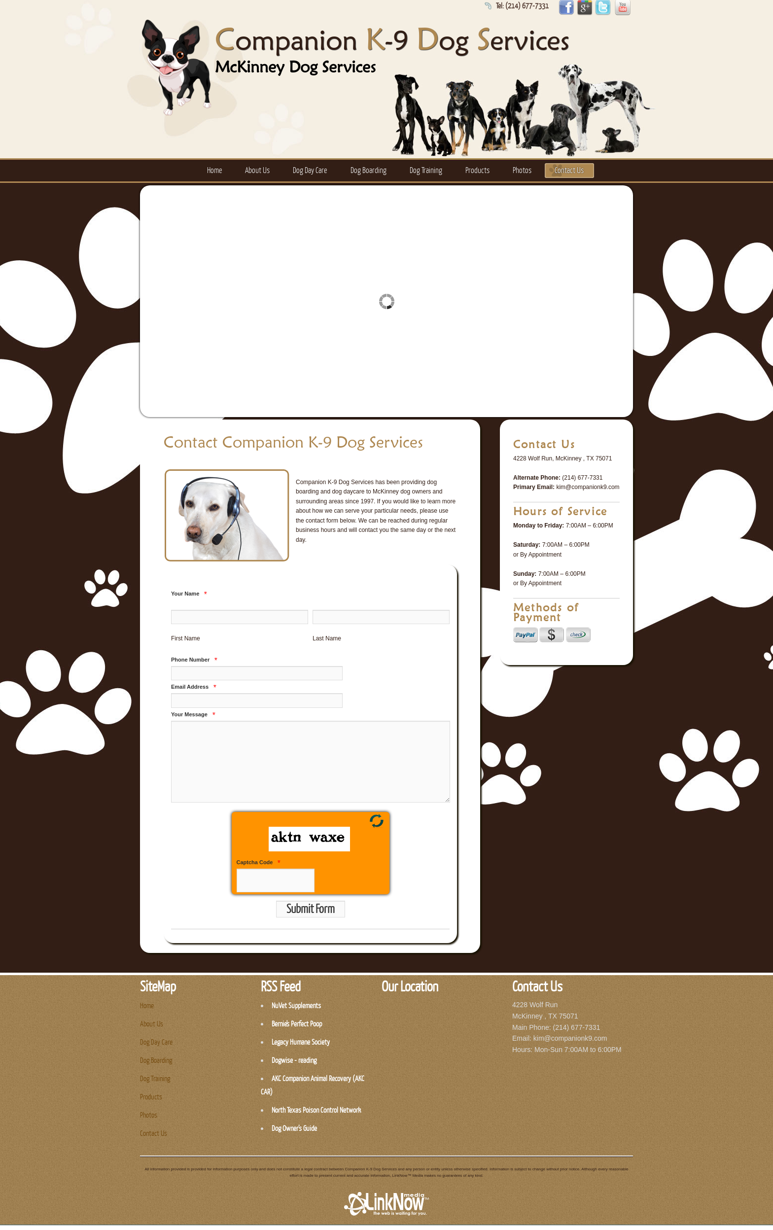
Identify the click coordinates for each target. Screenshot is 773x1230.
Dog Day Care (310, 170)
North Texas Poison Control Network (316, 1110)
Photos (522, 170)
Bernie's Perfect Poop (297, 1024)
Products (477, 170)
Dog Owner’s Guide (294, 1129)
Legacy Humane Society (301, 1042)
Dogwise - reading (294, 1060)
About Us (257, 170)
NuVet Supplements (296, 1006)
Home (214, 170)
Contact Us (569, 170)
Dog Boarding (368, 170)
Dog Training (426, 170)
